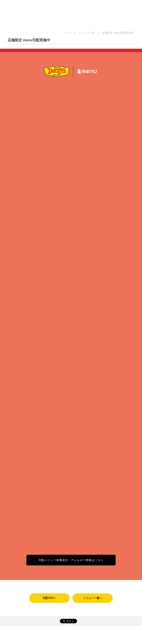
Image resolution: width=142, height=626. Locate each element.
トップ (67, 32)
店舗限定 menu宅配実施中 (118, 32)
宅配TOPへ (49, 598)
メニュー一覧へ (92, 598)
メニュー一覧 (86, 32)
